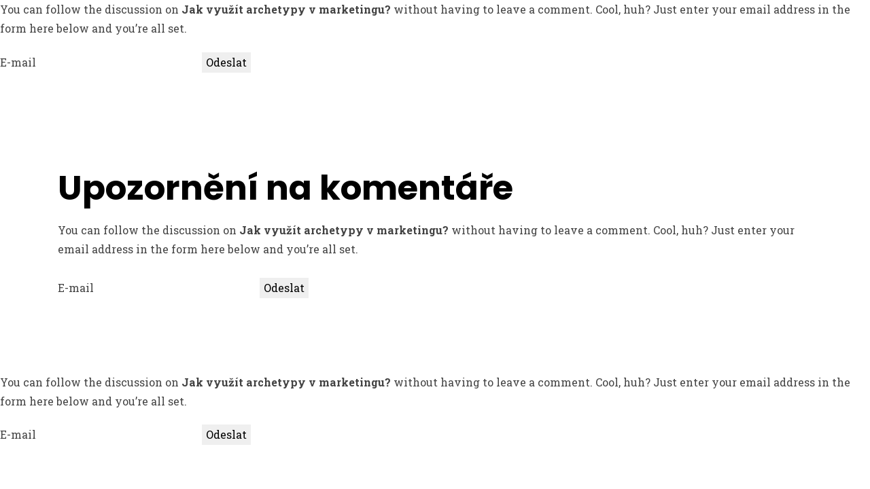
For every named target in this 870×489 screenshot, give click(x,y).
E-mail (18, 62)
